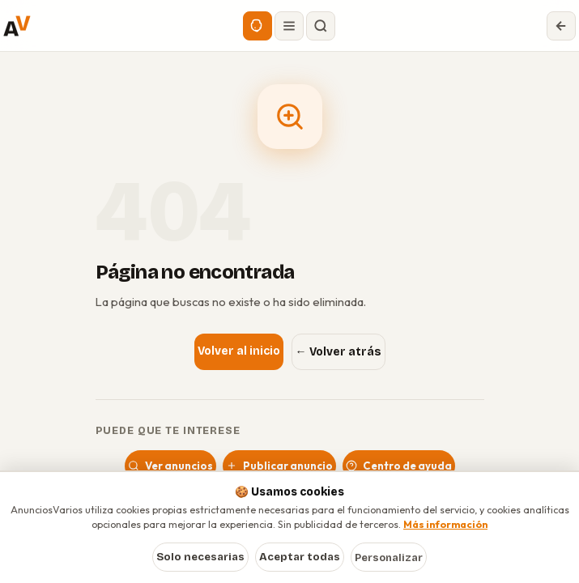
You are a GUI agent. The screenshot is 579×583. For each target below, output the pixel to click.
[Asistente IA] (257, 25)
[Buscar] (320, 25)
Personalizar (389, 557)
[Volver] (561, 25)
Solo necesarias (200, 557)
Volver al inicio (239, 351)
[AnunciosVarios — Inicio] (17, 26)
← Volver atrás (338, 352)
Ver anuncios (170, 465)
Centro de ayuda (399, 465)
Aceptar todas (299, 557)
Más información (445, 524)
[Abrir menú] (289, 25)
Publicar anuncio (279, 465)
